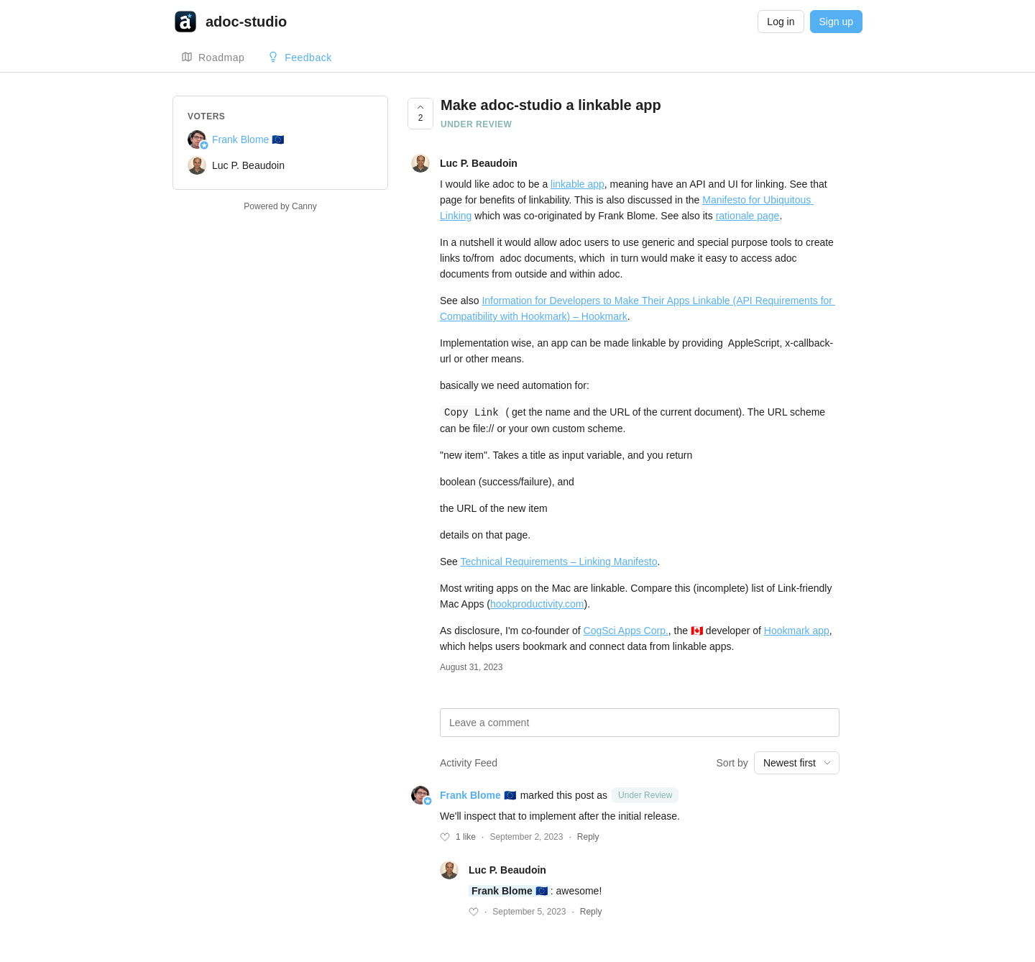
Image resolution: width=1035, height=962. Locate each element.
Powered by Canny (280, 206)
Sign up (836, 21)
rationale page (748, 215)
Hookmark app (796, 630)
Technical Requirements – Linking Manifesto (559, 561)
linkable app (577, 184)
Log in (780, 21)
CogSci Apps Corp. (626, 630)
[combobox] (797, 762)
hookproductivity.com (537, 603)
